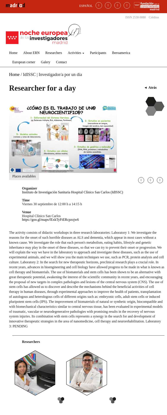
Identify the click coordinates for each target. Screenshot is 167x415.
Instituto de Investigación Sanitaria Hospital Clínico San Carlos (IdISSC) (72, 192)
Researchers (53, 53)
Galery (45, 62)
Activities (76, 53)
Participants (98, 53)
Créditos (154, 17)
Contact (61, 62)
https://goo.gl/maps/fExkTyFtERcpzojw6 (50, 219)
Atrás (152, 87)
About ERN (31, 53)
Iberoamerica (121, 53)
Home (13, 53)
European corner (23, 62)
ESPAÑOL (86, 6)
